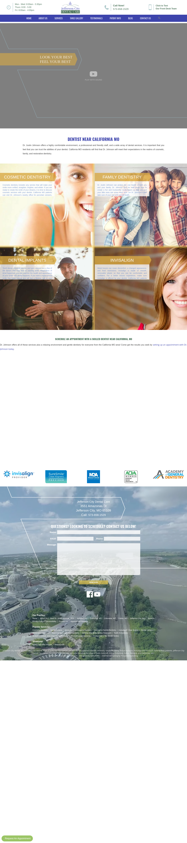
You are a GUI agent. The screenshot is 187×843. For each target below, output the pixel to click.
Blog (130, 18)
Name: (53, 532)
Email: (53, 538)
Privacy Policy (38, 621)
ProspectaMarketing (129, 656)
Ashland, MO (82, 618)
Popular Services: (41, 627)
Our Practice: (38, 615)
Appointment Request (79, 621)
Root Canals (57, 633)
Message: (51, 544)
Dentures (68, 630)
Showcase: (37, 641)
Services (59, 18)
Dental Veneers (147, 630)
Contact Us (145, 18)
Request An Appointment (18, 838)
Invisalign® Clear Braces (129, 630)
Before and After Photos (42, 645)
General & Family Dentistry (105, 630)
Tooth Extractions (121, 633)
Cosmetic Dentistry (40, 630)
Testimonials (96, 18)
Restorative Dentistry (40, 633)
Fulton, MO (122, 618)
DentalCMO (95, 656)
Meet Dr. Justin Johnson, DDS (62, 618)
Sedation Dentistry (72, 633)
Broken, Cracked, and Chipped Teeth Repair (50, 636)
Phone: (99, 538)
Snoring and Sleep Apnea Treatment (96, 633)
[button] (159, 18)
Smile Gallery (76, 18)
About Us (43, 18)
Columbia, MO (110, 618)
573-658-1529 (121, 9)
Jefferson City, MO (137, 618)
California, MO (96, 618)
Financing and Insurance (81, 636)
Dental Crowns (56, 630)
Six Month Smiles (112, 636)
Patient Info (115, 18)
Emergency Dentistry (83, 630)
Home (28, 18)
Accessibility (51, 621)
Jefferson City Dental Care (93, 506)
